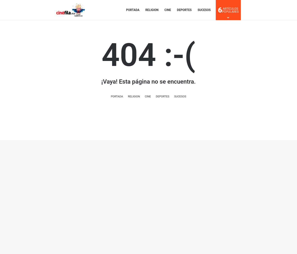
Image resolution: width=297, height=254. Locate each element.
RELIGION (151, 10)
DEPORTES (184, 10)
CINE (167, 10)
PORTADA (132, 10)
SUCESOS (204, 10)
